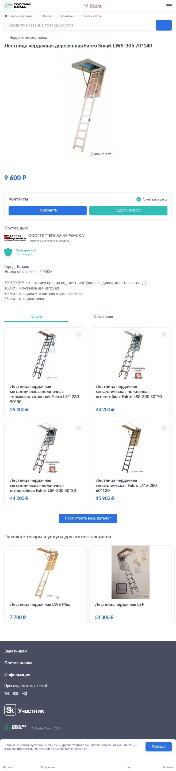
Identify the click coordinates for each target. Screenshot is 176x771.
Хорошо (159, 746)
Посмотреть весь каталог (88, 518)
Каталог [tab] (36, 316)
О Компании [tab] (103, 316)
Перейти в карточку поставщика (48, 240)
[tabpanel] (88, 425)
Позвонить (48, 210)
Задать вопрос (128, 210)
